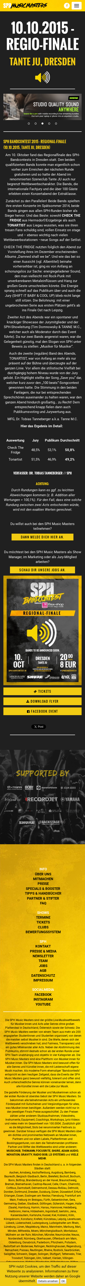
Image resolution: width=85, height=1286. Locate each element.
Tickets (42, 691)
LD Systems (57, 1154)
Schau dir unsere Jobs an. (42, 569)
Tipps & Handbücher (43, 893)
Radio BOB (40, 1154)
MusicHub (14, 1150)
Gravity (26, 1154)
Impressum (43, 980)
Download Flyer (42, 701)
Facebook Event (42, 711)
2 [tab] (36, 123)
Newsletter (43, 956)
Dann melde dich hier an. (42, 537)
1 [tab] (29, 123)
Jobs (43, 966)
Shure (56, 1150)
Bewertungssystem (43, 932)
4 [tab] (49, 123)
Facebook (43, 995)
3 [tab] (42, 123)
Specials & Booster (43, 889)
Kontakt (43, 946)
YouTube (43, 1004)
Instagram (43, 999)
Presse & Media (43, 951)
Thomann (28, 1150)
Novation (13, 1154)
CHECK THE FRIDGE (19, 247)
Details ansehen (48, 1281)
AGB (43, 971)
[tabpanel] (42, 107)
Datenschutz (43, 976)
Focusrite (43, 1150)
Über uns (43, 874)
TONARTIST (18, 358)
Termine (43, 917)
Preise (43, 884)
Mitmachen (43, 879)
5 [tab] (56, 123)
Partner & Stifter (43, 898)
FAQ (43, 903)
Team (43, 961)
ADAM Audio (69, 1150)
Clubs (43, 927)
